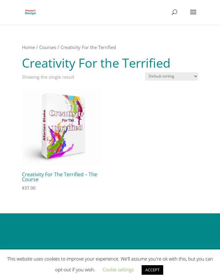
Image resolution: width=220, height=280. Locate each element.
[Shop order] (171, 76)
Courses (47, 47)
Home (28, 47)
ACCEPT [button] (152, 270)
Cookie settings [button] (118, 269)
